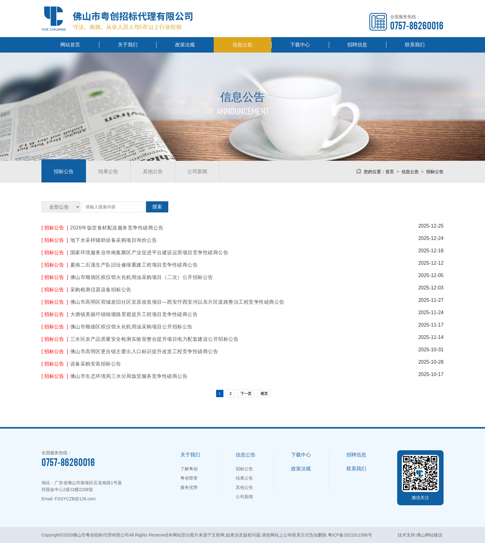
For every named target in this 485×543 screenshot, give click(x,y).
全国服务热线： (417, 22)
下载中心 (300, 44)
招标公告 (64, 171)
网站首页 (70, 44)
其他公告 (153, 171)
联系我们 (415, 44)
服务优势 (189, 487)
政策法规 (185, 44)
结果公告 (108, 171)
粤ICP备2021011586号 (350, 534)
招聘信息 (357, 44)
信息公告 (242, 44)
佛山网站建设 (429, 534)
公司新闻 (197, 171)
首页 (389, 171)
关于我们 (128, 44)
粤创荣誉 (189, 478)
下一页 (245, 393)
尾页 (264, 393)
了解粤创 (189, 468)
